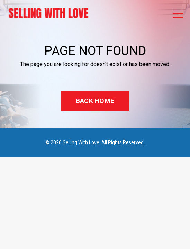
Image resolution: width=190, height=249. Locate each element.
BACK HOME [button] (95, 101)
